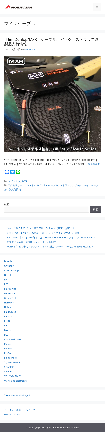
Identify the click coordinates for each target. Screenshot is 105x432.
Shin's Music (10, 357)
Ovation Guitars (12, 339)
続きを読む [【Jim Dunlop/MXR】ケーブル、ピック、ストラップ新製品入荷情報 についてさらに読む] (94, 164)
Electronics (10, 288)
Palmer (8, 348)
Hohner (8, 307)
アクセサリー (15, 185)
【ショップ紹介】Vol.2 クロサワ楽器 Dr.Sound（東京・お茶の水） (40, 228)
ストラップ (66, 185)
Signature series (13, 362)
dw (5, 279)
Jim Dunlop (14, 181)
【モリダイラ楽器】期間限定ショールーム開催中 (30, 242)
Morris (7, 330)
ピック (78, 185)
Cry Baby (9, 265)
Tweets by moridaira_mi (17, 395)
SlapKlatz (9, 366)
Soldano (8, 371)
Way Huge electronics (16, 380)
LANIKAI (8, 316)
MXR (24, 181)
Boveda (8, 261)
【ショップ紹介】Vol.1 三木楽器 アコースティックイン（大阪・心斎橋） (43, 232)
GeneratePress (71, 427)
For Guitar (9, 293)
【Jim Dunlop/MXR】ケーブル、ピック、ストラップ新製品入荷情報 (51, 41)
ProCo (7, 353)
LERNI (7, 321)
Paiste (7, 344)
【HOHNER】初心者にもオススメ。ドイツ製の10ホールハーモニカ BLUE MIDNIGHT (49, 246)
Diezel (7, 275)
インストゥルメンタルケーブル (41, 185)
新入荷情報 (15, 189)
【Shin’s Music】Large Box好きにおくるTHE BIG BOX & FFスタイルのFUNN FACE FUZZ (50, 237)
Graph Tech (10, 298)
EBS (6, 284)
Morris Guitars (12, 414)
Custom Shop (11, 270)
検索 (6, 204)
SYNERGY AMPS (12, 376)
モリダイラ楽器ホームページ (19, 410)
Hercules (9, 302)
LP (5, 325)
